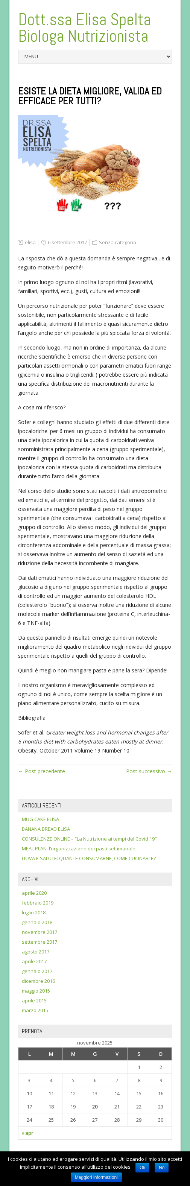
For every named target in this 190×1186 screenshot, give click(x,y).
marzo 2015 (35, 1010)
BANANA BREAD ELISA (46, 829)
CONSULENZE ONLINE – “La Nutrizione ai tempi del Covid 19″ (89, 838)
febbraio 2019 (37, 902)
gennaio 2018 (37, 922)
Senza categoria (117, 242)
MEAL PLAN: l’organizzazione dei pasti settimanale (78, 848)
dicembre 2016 (38, 981)
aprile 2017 (34, 961)
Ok (142, 1167)
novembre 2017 (39, 932)
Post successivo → (149, 771)
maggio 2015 (36, 990)
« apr (27, 1133)
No (161, 1167)
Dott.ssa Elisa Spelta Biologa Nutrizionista (84, 28)
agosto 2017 (35, 951)
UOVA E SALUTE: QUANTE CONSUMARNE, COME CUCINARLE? (89, 858)
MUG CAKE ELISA (40, 819)
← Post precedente (41, 771)
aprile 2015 (34, 1000)
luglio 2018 (34, 912)
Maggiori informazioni (96, 1177)
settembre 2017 (39, 941)
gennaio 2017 (37, 971)
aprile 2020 (34, 893)
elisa (30, 242)
